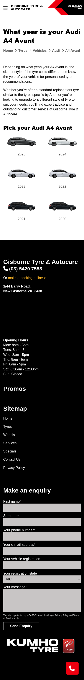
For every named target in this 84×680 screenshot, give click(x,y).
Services (9, 443)
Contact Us (11, 459)
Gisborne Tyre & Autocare (27, 7)
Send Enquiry (21, 626)
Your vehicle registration (21, 559)
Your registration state (20, 573)
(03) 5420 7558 (22, 268)
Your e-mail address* (19, 544)
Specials (9, 451)
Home (8, 418)
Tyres (7, 426)
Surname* (11, 516)
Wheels (9, 435)
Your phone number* (19, 530)
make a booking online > (27, 278)
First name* (12, 501)
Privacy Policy (14, 468)
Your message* (15, 587)
